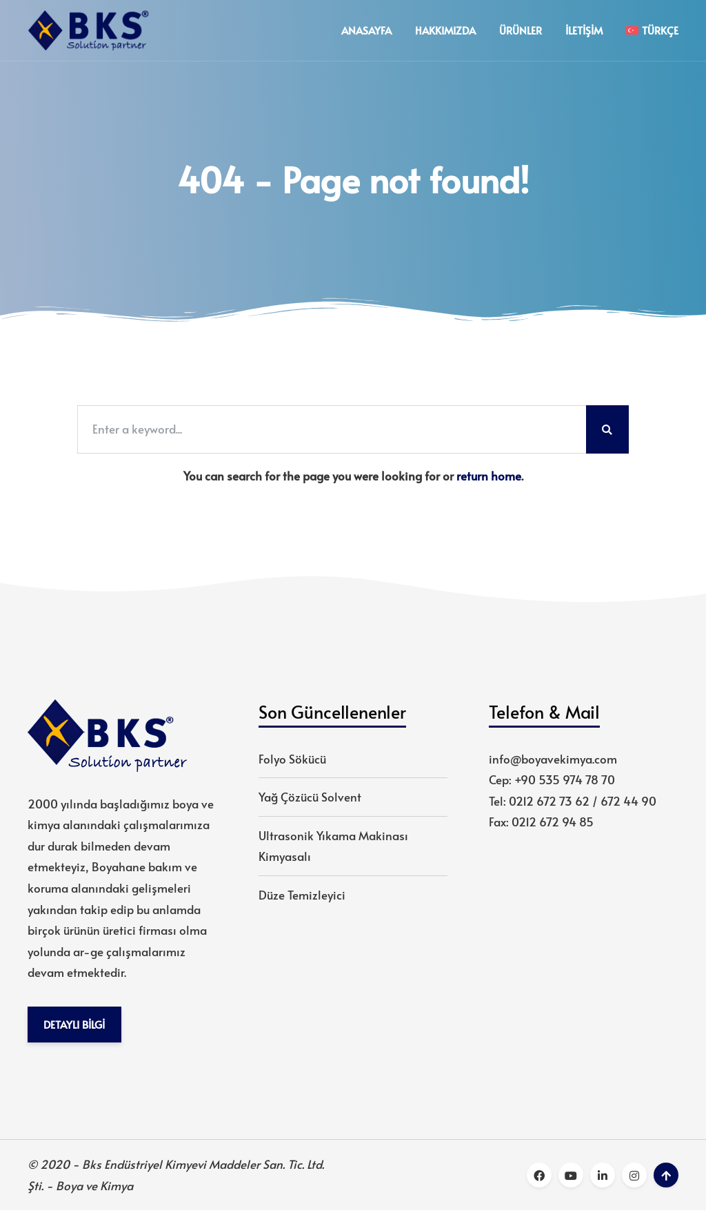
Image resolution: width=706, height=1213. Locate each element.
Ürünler (520, 30)
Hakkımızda (445, 30)
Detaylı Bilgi (74, 1026)
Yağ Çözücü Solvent (310, 798)
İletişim (584, 30)
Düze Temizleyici (302, 896)
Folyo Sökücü (292, 760)
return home (488, 477)
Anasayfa (366, 30)
